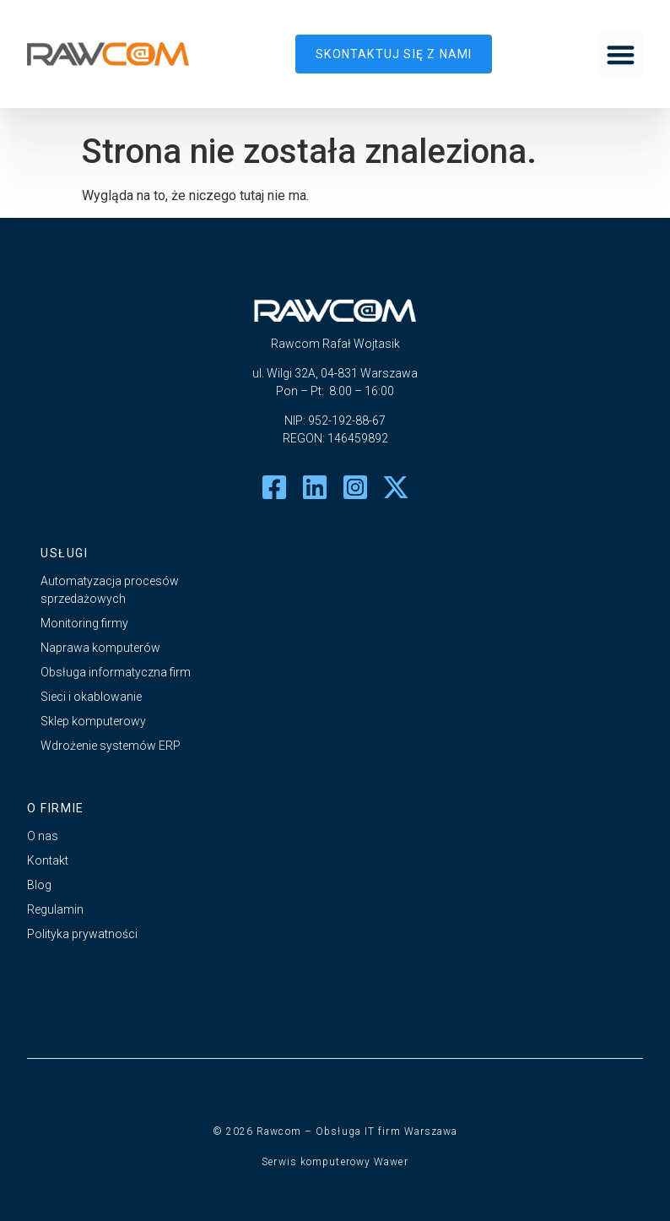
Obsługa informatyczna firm (116, 672)
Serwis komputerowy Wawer (335, 1162)
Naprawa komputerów (100, 647)
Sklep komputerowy (93, 721)
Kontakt (47, 860)
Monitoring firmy (84, 623)
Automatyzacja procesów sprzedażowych (110, 589)
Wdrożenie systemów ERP (111, 745)
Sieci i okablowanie (91, 696)
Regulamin (55, 909)
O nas (42, 836)
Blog (39, 885)
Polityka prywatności (82, 934)
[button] (620, 54)
